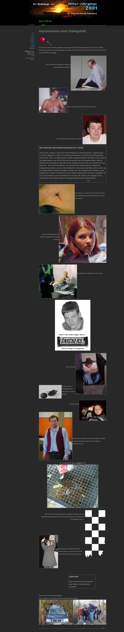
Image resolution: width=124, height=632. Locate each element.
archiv (32, 41)
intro (33, 33)
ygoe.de (32, 59)
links (33, 44)
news (32, 35)
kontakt (32, 46)
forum (32, 42)
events (32, 39)
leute (32, 37)
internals (31, 48)
